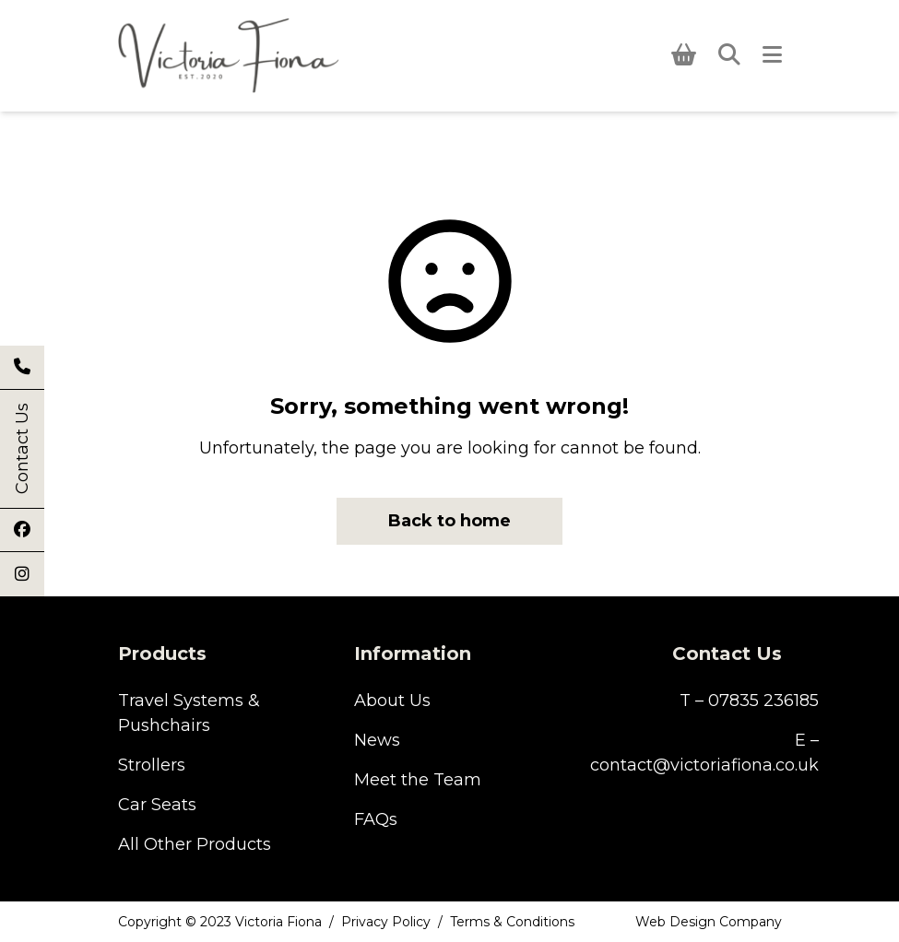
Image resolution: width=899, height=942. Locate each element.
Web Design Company (708, 921)
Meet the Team (417, 780)
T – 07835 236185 (749, 700)
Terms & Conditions (512, 921)
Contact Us (22, 449)
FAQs (375, 819)
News (377, 740)
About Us (392, 700)
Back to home (449, 521)
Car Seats (157, 805)
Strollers (151, 765)
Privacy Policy (386, 921)
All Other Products (194, 844)
